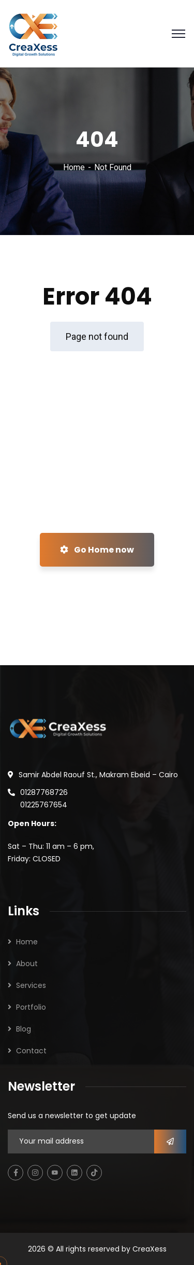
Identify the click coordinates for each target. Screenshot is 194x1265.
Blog (23, 1029)
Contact (31, 1051)
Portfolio (31, 1007)
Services (31, 985)
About (27, 963)
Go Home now (97, 550)
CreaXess (149, 1249)
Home (74, 167)
